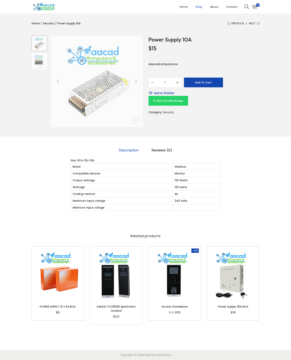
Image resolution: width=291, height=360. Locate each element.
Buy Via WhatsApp (170, 101)
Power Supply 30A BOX (233, 307)
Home (36, 23)
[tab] (129, 150)
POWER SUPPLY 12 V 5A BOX (58, 307)
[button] (161, 93)
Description (129, 150)
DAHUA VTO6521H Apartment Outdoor (116, 309)
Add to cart (203, 83)
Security (48, 23)
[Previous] (58, 82)
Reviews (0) (161, 150)
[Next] (136, 82)
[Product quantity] (165, 83)
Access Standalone (175, 307)
